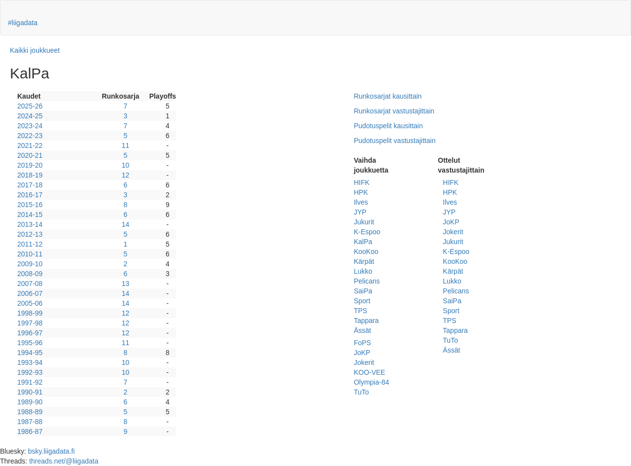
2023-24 (29, 126)
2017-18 (29, 185)
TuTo (361, 392)
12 (126, 175)
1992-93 (29, 372)
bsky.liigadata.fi (51, 451)
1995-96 (29, 343)
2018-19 (29, 175)
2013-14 (29, 224)
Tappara (366, 320)
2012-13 (29, 234)
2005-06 (29, 303)
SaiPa (363, 291)
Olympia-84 (371, 382)
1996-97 (29, 333)
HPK (361, 192)
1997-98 (29, 323)
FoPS (362, 343)
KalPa (363, 242)
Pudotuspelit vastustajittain (395, 140)
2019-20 (29, 165)
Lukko (363, 271)
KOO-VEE (370, 372)
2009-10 (29, 264)
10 (126, 165)
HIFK (362, 182)
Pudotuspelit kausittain (388, 126)
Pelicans (367, 281)
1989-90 (29, 402)
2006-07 (29, 293)
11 (126, 145)
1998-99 (29, 313)
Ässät (362, 330)
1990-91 (29, 392)
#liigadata (22, 23)
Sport (362, 301)
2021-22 (29, 145)
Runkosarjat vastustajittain (394, 111)
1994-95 (29, 353)
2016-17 (29, 195)
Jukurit (364, 222)
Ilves (361, 202)
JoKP (362, 353)
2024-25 (29, 116)
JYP (360, 212)
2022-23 (29, 136)
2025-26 (29, 106)
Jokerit (364, 362)
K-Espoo (367, 232)
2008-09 (29, 274)
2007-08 (29, 283)
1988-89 (29, 412)
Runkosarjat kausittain (388, 96)
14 (126, 224)
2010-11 (29, 254)
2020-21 (29, 155)
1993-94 (29, 362)
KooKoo (366, 251)
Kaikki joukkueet (35, 50)
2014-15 (29, 214)
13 (126, 283)
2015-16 (29, 205)
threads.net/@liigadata (63, 461)
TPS (360, 311)
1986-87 (29, 431)
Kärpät (364, 261)
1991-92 (29, 382)
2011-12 (29, 244)
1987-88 (29, 422)
